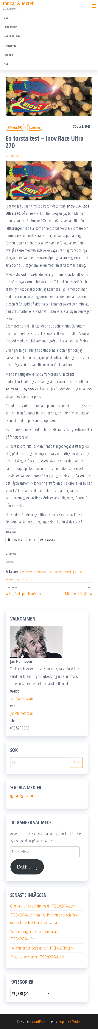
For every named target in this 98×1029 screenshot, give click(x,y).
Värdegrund (12, 36)
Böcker (8, 55)
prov (75, 572)
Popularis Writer (69, 1021)
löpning (67, 572)
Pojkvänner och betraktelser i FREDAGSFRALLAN (42, 948)
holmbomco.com (21, 698)
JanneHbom (15, 156)
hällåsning (30, 572)
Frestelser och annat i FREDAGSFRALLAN (37, 957)
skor (81, 572)
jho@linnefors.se (21, 713)
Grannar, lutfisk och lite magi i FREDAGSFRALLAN (43, 906)
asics (22, 572)
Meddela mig (27, 867)
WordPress (39, 1021)
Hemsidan (10, 45)
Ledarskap (10, 27)
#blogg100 (15, 127)
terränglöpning (12, 579)
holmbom (41, 572)
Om (6, 64)
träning (29, 579)
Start (7, 17)
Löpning (34, 127)
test (22, 579)
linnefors (58, 572)
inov (50, 572)
